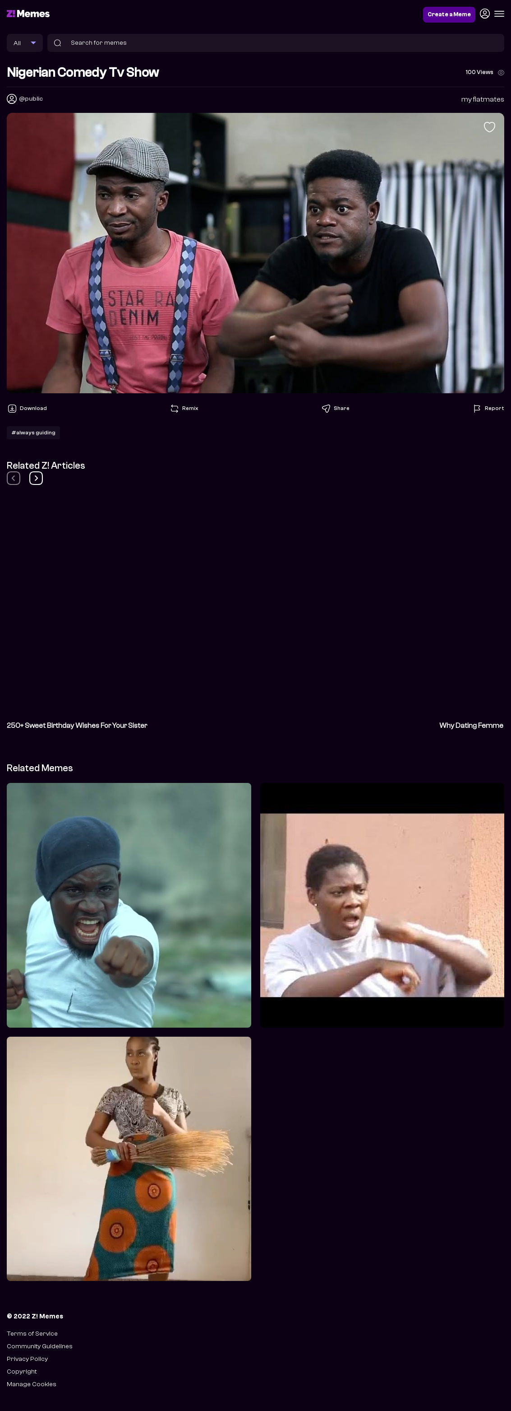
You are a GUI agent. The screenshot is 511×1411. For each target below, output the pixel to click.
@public (31, 98)
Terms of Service (32, 1333)
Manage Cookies (31, 1384)
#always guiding (33, 432)
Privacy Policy (27, 1359)
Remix (183, 409)
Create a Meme (449, 14)
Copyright (22, 1371)
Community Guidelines (40, 1346)
